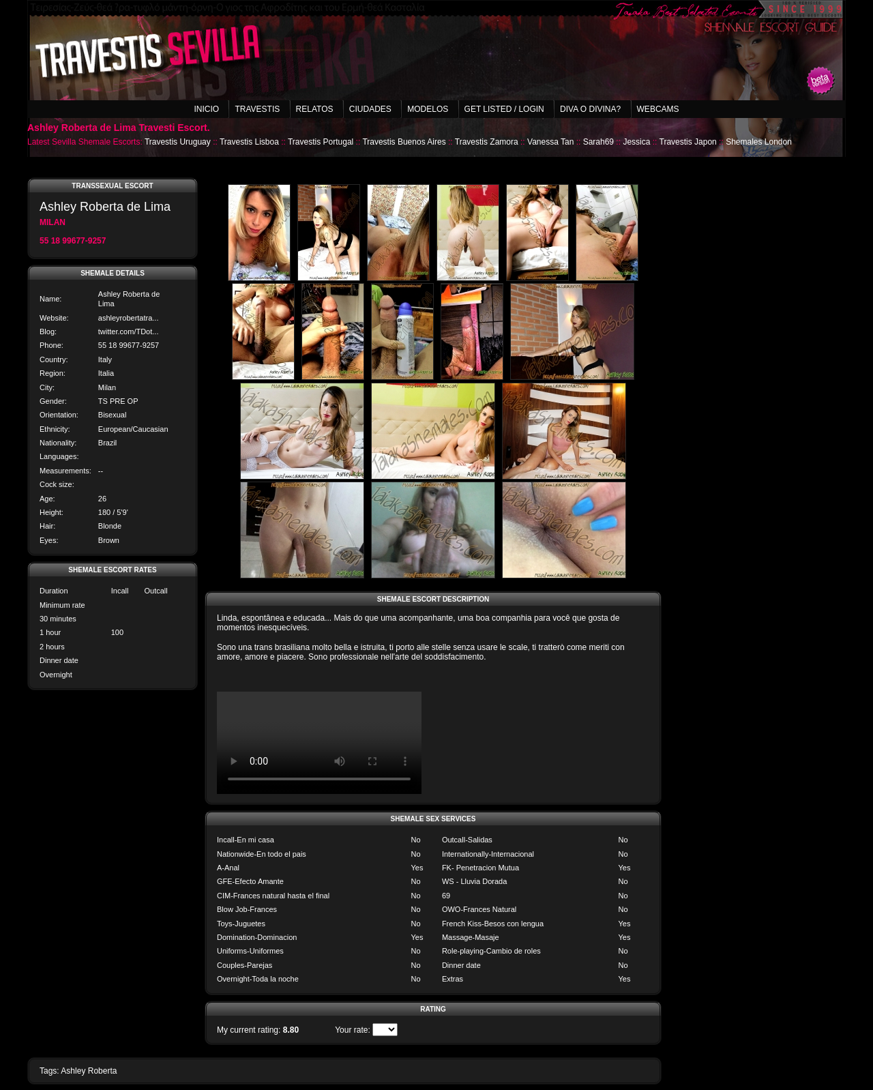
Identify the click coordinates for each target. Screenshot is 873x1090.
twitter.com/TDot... (128, 331)
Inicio (206, 109)
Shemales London (759, 142)
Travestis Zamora (486, 142)
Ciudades (370, 109)
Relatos (315, 109)
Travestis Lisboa (249, 142)
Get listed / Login (504, 109)
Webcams (658, 109)
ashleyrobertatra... (128, 318)
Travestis (257, 109)
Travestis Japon (688, 142)
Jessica (636, 142)
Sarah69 (598, 142)
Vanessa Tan (550, 142)
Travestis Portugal (320, 142)
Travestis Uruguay (178, 142)
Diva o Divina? (590, 109)
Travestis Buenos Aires (403, 142)
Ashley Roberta (89, 1071)
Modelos (427, 109)
